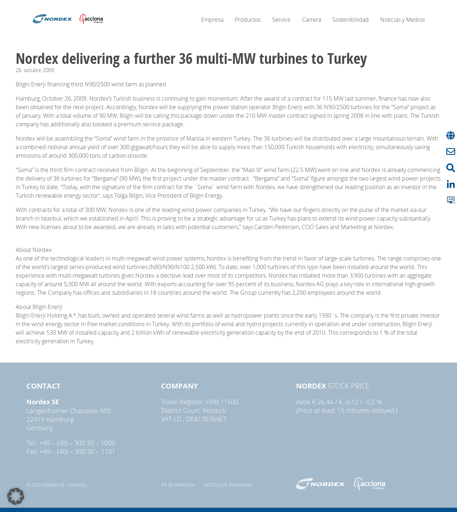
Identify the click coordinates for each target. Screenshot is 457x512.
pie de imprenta (178, 485)
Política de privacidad (228, 485)
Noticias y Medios (402, 20)
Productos (248, 20)
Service (281, 20)
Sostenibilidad (350, 20)
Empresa (212, 20)
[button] (15, 496)
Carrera (311, 20)
